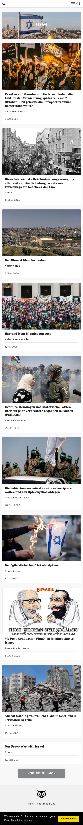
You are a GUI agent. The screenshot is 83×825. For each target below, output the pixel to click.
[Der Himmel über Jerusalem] (41, 232)
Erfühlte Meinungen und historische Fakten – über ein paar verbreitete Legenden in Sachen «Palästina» (39, 411)
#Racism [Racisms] (25, 339)
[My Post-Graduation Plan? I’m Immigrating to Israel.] (41, 611)
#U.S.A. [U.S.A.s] (26, 648)
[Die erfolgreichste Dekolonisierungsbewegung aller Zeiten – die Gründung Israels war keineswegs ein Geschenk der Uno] (41, 151)
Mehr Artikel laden (41, 773)
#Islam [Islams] (13, 111)
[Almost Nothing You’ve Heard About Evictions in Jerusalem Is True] (41, 688)
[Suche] (78, 3)
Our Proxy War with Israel (24, 746)
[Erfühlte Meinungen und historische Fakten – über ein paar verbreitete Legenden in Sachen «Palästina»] (41, 379)
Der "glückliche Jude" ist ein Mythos (32, 565)
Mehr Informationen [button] (21, 820)
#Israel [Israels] (22, 111)
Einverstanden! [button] (68, 818)
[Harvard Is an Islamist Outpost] (41, 306)
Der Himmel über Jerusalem (25, 260)
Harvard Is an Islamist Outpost (28, 333)
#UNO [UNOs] (24, 420)
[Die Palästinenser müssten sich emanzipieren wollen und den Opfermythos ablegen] (41, 460)
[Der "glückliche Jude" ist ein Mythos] (41, 538)
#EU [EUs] (7, 111)
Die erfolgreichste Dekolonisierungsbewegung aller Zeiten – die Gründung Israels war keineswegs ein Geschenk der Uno (39, 183)
